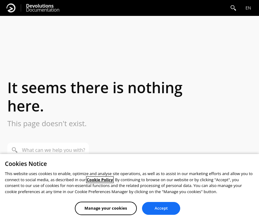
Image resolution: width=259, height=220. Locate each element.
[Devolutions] (11, 8)
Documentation (42, 8)
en (248, 8)
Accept (161, 208)
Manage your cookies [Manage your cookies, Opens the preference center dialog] (106, 208)
